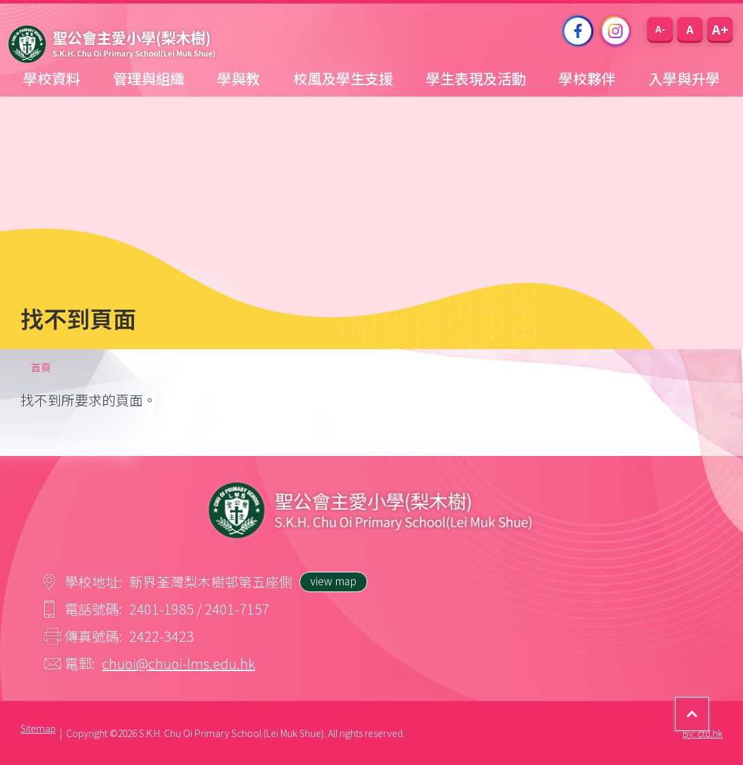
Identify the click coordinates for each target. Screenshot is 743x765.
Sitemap (38, 728)
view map (333, 580)
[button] (660, 29)
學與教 (238, 78)
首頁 (41, 367)
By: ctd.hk (702, 733)
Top (708, 704)
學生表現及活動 (476, 78)
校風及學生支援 (343, 78)
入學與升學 (684, 78)
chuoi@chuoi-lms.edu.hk (178, 663)
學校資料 (51, 78)
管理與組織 (148, 78)
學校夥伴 (587, 78)
